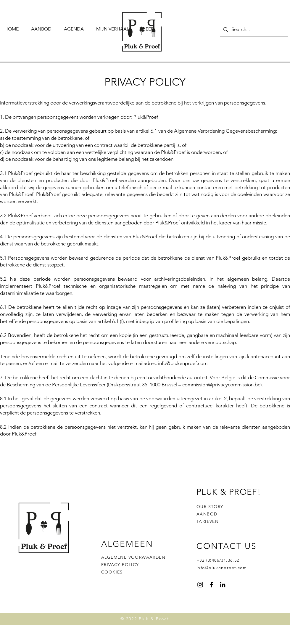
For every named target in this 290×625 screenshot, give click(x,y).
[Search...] (253, 29)
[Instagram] (200, 584)
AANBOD (206, 514)
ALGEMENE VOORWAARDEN (133, 557)
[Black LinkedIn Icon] (222, 584)
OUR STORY (209, 506)
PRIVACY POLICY (120, 564)
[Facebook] (211, 584)
